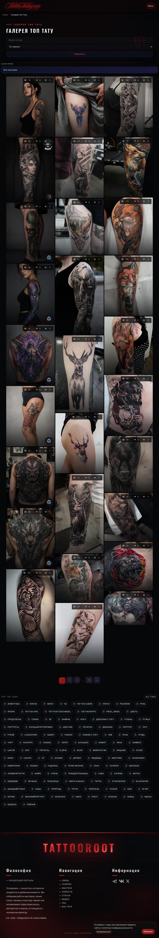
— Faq (63, 895)
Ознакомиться (104, 932)
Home (5, 14)
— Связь (64, 872)
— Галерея (65, 876)
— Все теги (66, 898)
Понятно (148, 931)
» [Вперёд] (97, 680)
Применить (79, 54)
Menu (150, 6)
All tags (150, 697)
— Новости (66, 884)
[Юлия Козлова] (49, 196)
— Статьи (65, 887)
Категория (7, 64)
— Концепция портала (20, 872)
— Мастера (66, 880)
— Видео (64, 891)
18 (89, 680)
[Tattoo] (49, 257)
